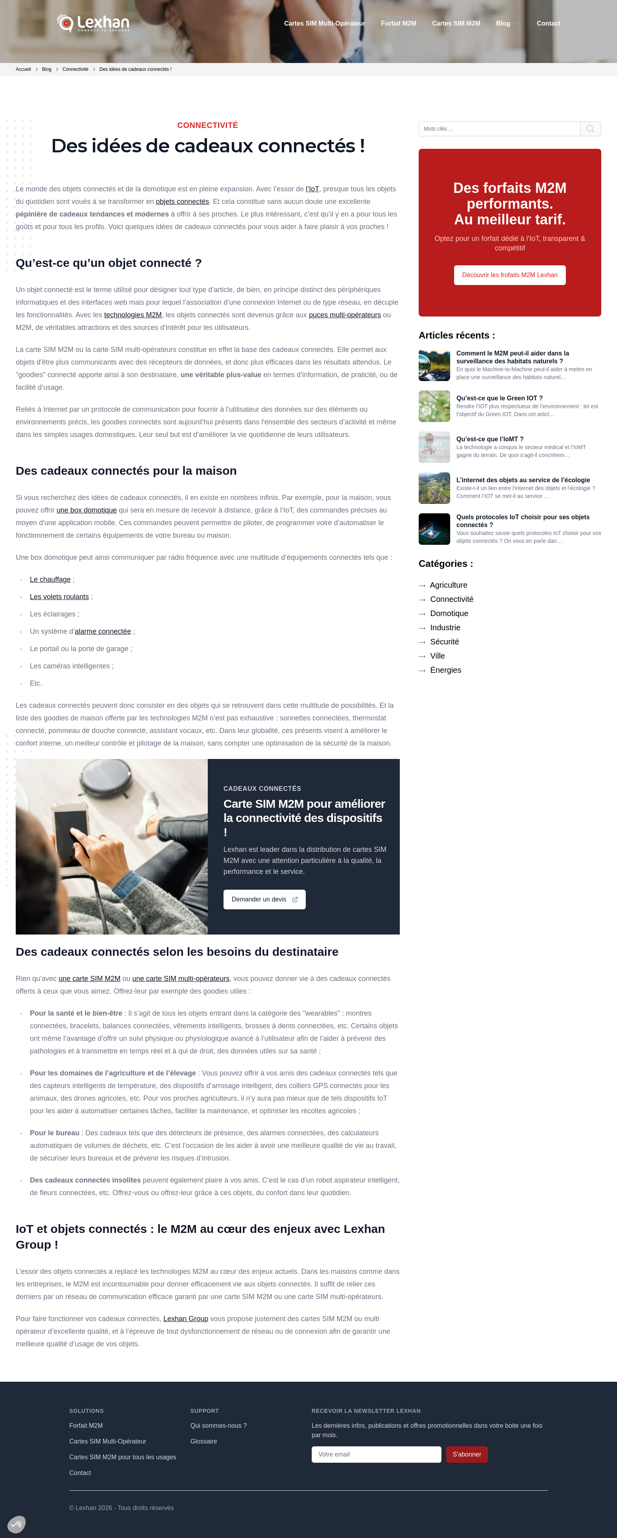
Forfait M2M (398, 23)
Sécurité (439, 641)
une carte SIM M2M (89, 979)
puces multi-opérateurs (345, 315)
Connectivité (446, 599)
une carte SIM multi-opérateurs (180, 979)
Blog (503, 23)
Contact (548, 23)
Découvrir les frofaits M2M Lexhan (510, 275)
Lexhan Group (185, 1319)
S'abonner (467, 1454)
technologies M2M (133, 315)
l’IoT (312, 189)
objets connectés (182, 201)
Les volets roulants (59, 597)
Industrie (439, 627)
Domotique (443, 613)
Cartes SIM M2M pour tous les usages (122, 1457)
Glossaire (203, 1441)
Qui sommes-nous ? (218, 1425)
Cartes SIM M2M (456, 23)
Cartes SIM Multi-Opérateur (324, 23)
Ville (432, 655)
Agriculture (443, 585)
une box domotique (87, 510)
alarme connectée (103, 631)
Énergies (440, 670)
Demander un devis (265, 899)
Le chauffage (50, 579)
